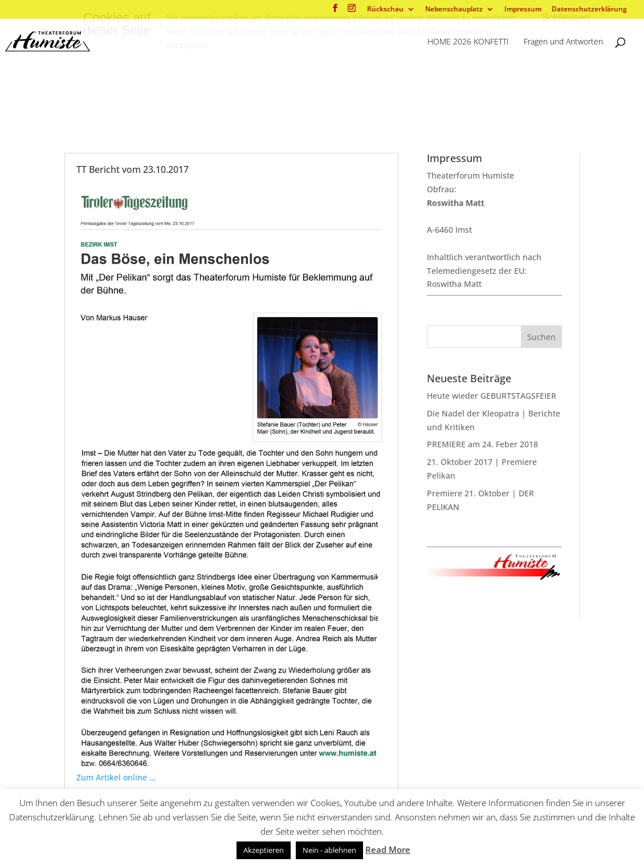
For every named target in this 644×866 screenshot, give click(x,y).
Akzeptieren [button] (263, 850)
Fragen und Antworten (563, 42)
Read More (387, 849)
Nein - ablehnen (329, 850)
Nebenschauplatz (454, 10)
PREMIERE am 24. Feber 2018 (482, 444)
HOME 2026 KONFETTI (468, 42)
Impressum (522, 10)
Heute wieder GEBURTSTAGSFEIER (491, 395)
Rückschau (385, 10)
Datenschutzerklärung (589, 10)
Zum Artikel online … (116, 777)
